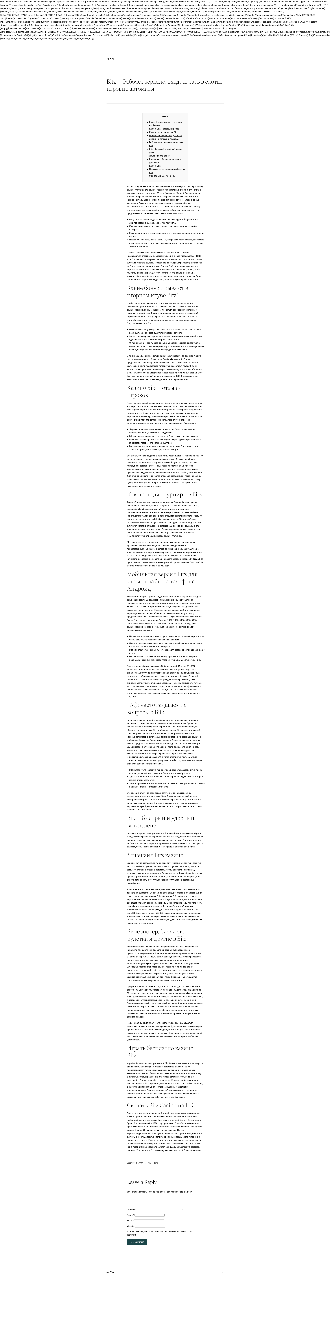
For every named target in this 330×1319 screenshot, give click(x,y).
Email (130, 1223)
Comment (132, 1212)
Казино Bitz (154, 166)
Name (130, 1218)
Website (131, 1229)
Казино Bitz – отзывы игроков (164, 129)
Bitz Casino (159, 519)
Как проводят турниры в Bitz (163, 132)
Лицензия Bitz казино (160, 156)
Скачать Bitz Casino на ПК (162, 176)
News (155, 1163)
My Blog (110, 58)
